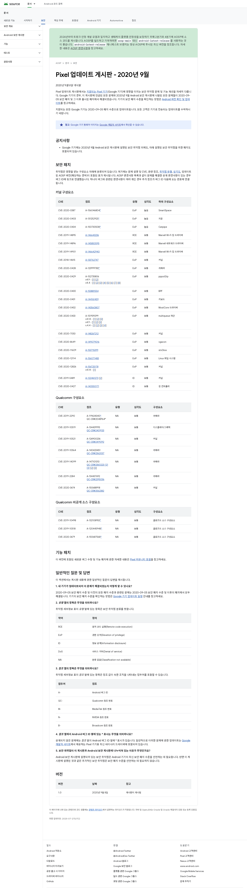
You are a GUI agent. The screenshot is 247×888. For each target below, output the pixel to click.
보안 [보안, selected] (43, 20)
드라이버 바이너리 (55, 876)
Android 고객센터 (188, 850)
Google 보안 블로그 (122, 866)
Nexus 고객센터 (187, 861)
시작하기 (28, 20)
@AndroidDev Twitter (124, 855)
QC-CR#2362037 (95, 453)
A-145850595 (92, 243)
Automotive (116, 20)
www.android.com (189, 866)
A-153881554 (92, 291)
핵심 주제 (58, 20)
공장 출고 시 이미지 (55, 871)
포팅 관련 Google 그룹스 (125, 881)
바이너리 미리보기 (55, 866)
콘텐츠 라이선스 (96, 809)
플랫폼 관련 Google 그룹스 (126, 871)
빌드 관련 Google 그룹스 (125, 876)
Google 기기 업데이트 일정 (128, 596)
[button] (19, 26)
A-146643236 (92, 235)
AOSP (58, 63)
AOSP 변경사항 (79, 48)
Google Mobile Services (192, 871)
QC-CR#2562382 (95, 490)
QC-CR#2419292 (95, 442)
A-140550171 (92, 386)
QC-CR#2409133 (95, 430)
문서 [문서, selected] (29, 3)
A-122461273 (91, 378)
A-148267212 (92, 333)
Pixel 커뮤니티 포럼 (140, 559)
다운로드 (51, 861)
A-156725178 (91, 366)
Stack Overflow (188, 876)
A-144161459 (92, 299)
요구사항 (51, 855)
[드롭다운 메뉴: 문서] (36, 4)
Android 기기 (94, 20)
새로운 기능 (9, 20)
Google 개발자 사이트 (110, 124)
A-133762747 (92, 260)
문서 (6, 12)
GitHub (50, 881)
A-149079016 (92, 341)
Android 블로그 (120, 861)
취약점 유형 (166, 171)
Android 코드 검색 (53, 3)
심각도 (176, 171)
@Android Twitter (122, 850)
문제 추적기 (185, 881)
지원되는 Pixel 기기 (97, 91)
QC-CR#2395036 (95, 479)
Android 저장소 (54, 850)
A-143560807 (92, 307)
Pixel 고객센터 (186, 855)
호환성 (75, 20)
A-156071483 (92, 358)
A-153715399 (91, 350)
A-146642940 (92, 251)
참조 (134, 20)
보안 (75, 63)
